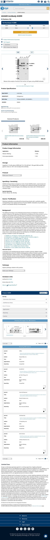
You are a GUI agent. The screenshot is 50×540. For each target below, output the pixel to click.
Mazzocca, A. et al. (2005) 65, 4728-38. (17, 247)
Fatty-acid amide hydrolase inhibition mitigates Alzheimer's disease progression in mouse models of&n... (32, 354)
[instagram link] (29, 529)
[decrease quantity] (28, 28)
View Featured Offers (25, 4)
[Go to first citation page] (36, 343)
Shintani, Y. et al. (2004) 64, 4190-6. (17, 246)
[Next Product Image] (47, 68)
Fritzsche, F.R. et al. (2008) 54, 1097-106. (17, 241)
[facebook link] (17, 529)
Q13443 (10, 279)
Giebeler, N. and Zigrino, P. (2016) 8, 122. (19, 235)
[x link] (21, 529)
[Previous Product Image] (2, 68)
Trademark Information (37, 506)
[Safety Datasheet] (10, 47)
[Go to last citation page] (46, 343)
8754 (12, 282)
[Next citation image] (45, 329)
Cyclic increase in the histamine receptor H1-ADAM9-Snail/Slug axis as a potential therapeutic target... (33, 418)
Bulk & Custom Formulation (25, 35)
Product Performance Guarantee (11, 39)
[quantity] (30, 28)
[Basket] (45, 2)
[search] (48, 8)
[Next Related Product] (47, 131)
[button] (46, 536)
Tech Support (6, 42)
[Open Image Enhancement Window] (44, 79)
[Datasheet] (10, 44)
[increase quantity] (32, 28)
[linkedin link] (25, 529)
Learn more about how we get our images (25, 86)
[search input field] (30, 8)
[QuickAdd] (42, 2)
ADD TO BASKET (25, 32)
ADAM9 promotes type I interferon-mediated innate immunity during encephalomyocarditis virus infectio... (32, 436)
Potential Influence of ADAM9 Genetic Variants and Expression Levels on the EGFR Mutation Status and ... (33, 372)
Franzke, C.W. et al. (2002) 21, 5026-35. (16, 238)
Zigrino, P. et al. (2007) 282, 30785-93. (17, 240)
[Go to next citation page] (45, 343)
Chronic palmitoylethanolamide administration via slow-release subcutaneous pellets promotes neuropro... (33, 395)
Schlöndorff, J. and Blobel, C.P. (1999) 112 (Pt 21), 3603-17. (21, 237)
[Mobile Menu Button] (1, 2)
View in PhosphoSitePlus (9, 285)
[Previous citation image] (4, 329)
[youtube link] (32, 529)
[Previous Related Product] (2, 131)
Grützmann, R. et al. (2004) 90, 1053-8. (17, 243)
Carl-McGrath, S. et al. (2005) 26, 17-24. (17, 244)
